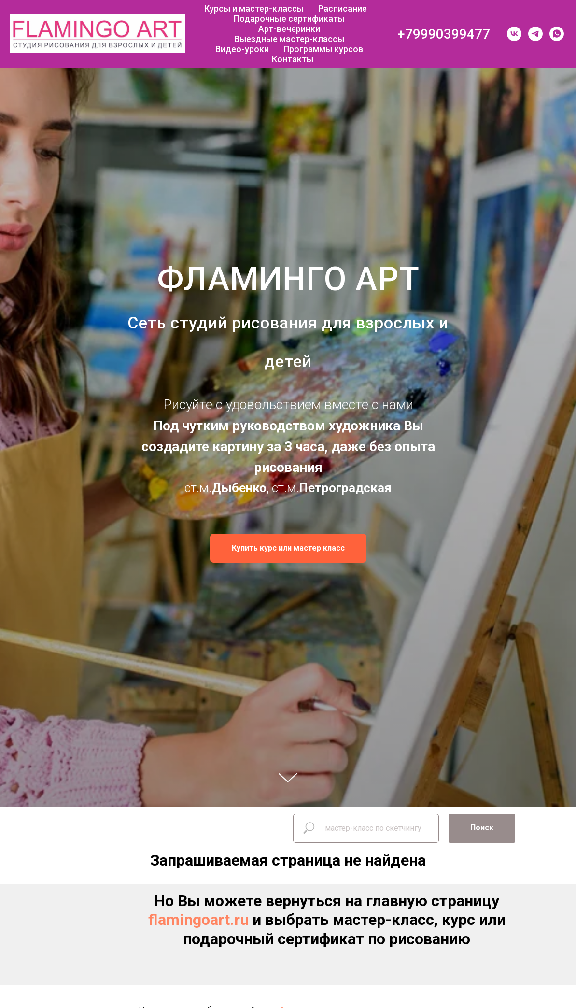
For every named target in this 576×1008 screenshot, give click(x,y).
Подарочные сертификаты (289, 19)
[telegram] (535, 34)
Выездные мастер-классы (289, 39)
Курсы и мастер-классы (254, 8)
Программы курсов (323, 49)
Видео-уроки (242, 49)
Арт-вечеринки (289, 29)
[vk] (514, 34)
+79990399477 (443, 34)
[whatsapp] (556, 34)
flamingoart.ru (198, 919)
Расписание (342, 8)
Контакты (292, 59)
